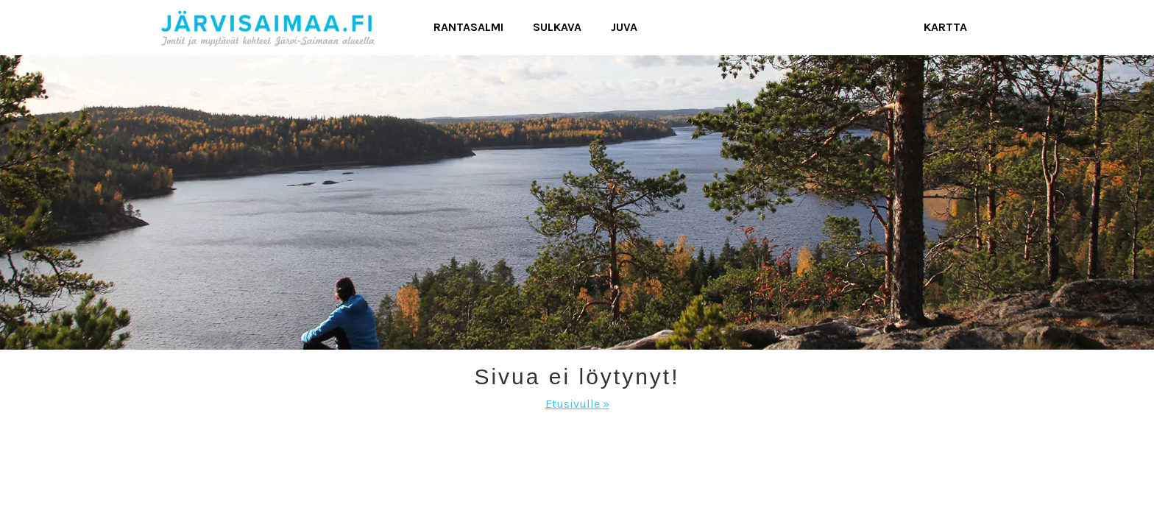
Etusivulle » (577, 404)
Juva (624, 27)
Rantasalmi (468, 27)
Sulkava (557, 27)
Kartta (945, 27)
